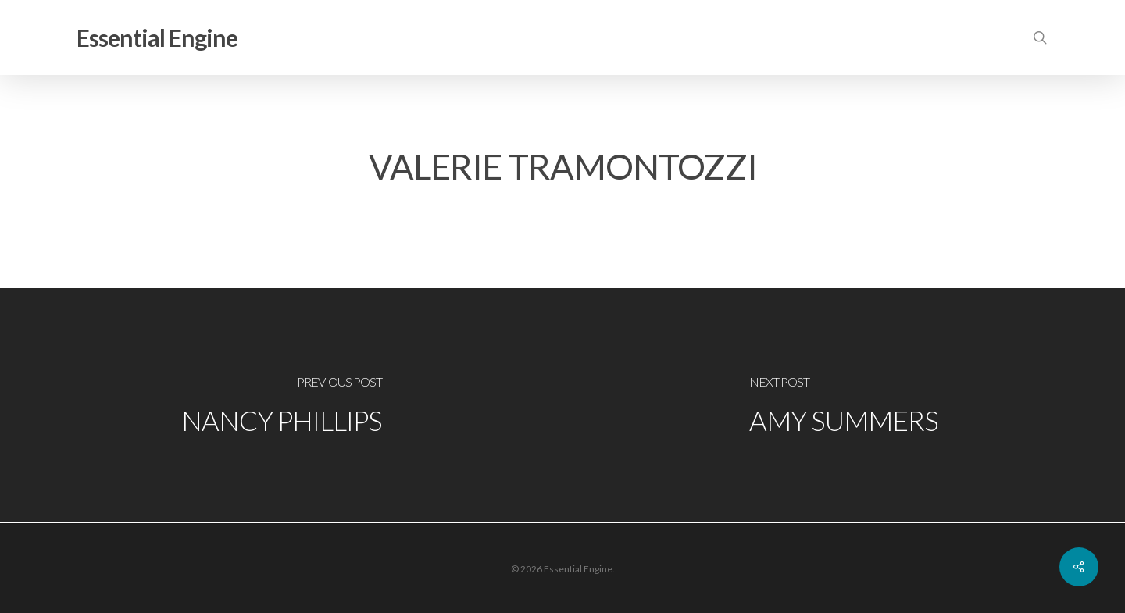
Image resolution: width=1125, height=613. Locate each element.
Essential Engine (157, 37)
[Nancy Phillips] (281, 405)
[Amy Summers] (843, 405)
